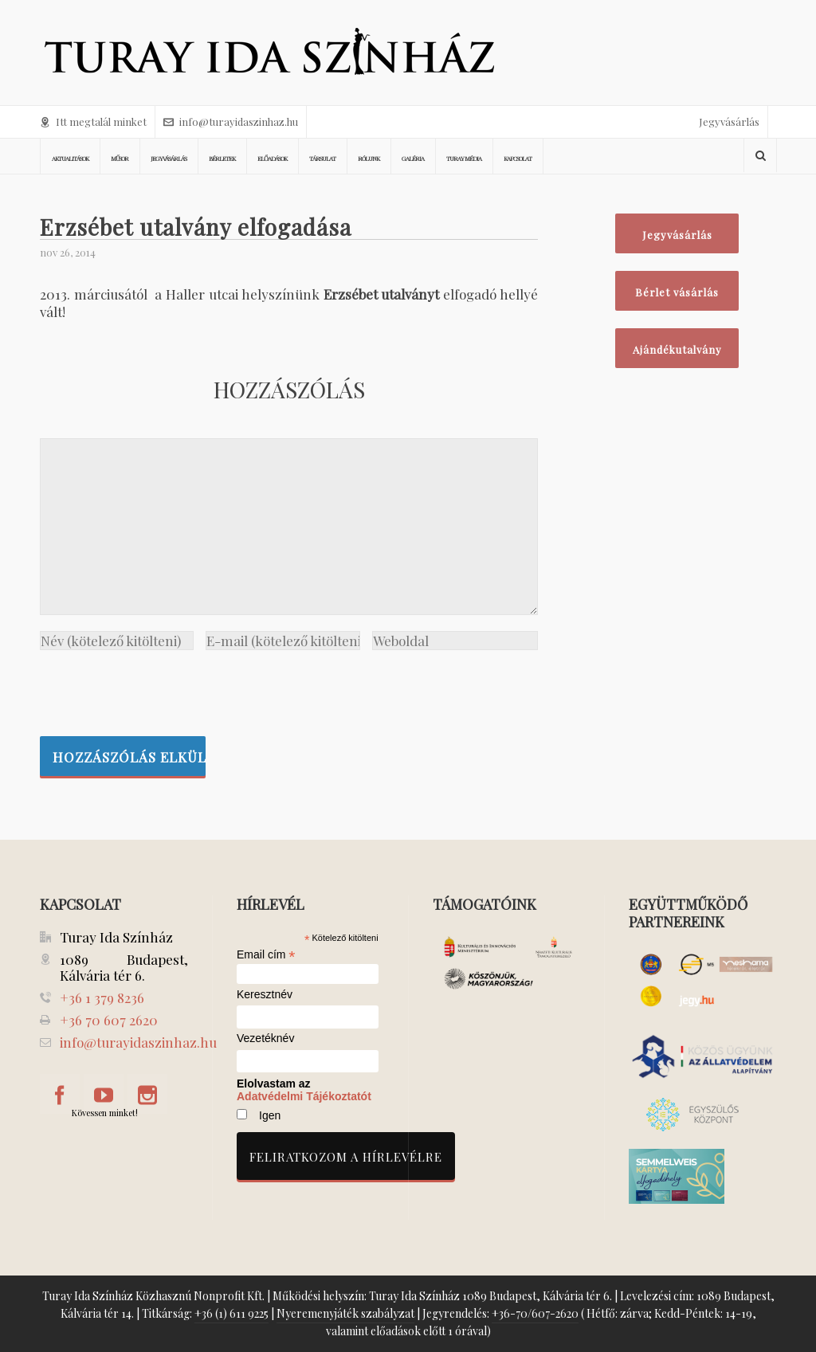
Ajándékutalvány (677, 349)
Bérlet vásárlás (677, 292)
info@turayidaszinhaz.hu (230, 121)
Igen (269, 1115)
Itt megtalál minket (93, 121)
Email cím (266, 954)
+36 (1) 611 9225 (231, 1313)
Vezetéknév (265, 1038)
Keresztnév (264, 995)
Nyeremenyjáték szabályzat (345, 1313)
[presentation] (161, 689)
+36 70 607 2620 (109, 1020)
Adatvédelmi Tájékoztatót (304, 1096)
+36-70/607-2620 (535, 1313)
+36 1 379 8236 (102, 997)
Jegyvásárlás (729, 121)
